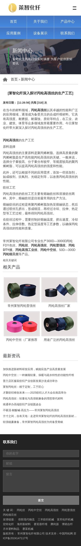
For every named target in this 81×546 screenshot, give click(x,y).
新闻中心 (28, 79)
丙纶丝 (21, 510)
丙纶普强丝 (68, 510)
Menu (75, 6)
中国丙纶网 (66, 533)
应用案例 (13, 33)
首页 (13, 21)
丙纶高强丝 (52, 510)
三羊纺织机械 (46, 519)
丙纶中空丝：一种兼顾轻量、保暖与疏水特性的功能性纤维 (38, 375)
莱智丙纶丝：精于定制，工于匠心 (23, 386)
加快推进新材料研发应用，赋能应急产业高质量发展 (34, 369)
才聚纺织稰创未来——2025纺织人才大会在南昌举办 (34, 392)
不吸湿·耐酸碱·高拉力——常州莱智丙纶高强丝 (31, 410)
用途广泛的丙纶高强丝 (59, 339)
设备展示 (40, 33)
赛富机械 (27, 528)
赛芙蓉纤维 (40, 524)
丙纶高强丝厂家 (59, 305)
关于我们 (40, 21)
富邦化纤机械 (65, 519)
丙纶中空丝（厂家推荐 (21, 339)
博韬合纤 (67, 524)
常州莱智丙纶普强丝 (22, 305)
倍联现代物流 (26, 519)
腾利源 (55, 524)
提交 (41, 500)
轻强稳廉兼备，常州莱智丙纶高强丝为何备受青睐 (33, 421)
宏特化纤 (8, 524)
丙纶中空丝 (35, 510)
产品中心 (68, 21)
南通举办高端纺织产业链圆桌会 (22, 404)
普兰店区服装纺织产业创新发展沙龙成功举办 (30, 380)
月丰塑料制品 (11, 528)
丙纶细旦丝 (10, 514)
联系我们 (68, 33)
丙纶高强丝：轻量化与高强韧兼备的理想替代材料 (33, 398)
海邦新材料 (24, 524)
